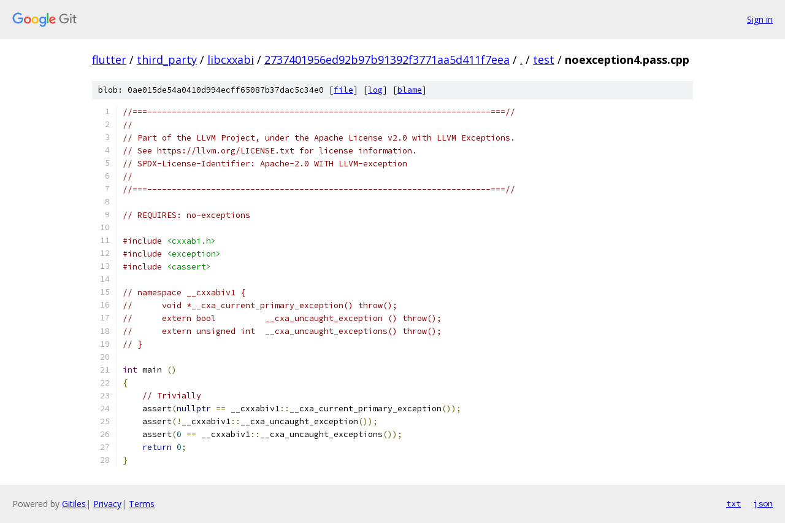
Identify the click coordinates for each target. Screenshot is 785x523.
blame (409, 90)
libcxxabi (230, 59)
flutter (109, 59)
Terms (142, 503)
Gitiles (74, 503)
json (763, 503)
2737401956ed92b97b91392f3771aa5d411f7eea (387, 59)
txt (733, 503)
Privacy (107, 503)
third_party (167, 59)
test (543, 59)
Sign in (760, 19)
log (375, 90)
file (343, 90)
